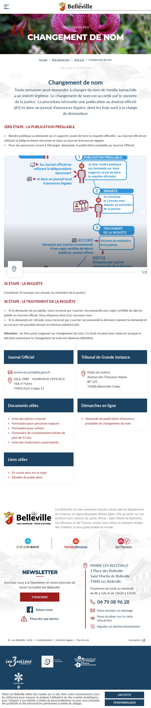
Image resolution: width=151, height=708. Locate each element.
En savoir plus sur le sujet (29, 472)
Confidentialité (44, 640)
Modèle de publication (27, 477)
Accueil (43, 59)
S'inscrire (40, 597)
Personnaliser (124, 702)
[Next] (142, 211)
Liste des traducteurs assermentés (35, 442)
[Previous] (8, 211)
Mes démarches (61, 59)
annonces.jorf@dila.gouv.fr (32, 372)
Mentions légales (64, 640)
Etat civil (79, 59)
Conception (136, 640)
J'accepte (124, 695)
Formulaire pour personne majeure (35, 423)
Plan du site (83, 640)
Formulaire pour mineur (28, 428)
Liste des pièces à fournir (29, 418)
